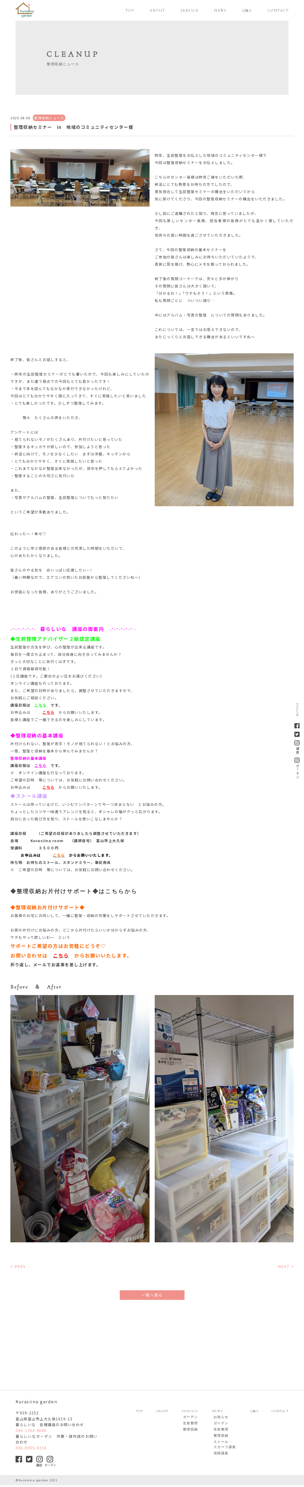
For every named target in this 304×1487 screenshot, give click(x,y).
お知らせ (221, 1419)
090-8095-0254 (31, 1449)
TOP (139, 1413)
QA (254, 1413)
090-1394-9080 (31, 1432)
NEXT (284, 1266)
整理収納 (190, 1431)
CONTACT (280, 1413)
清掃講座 (221, 1455)
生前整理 (190, 1425)
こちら (40, 705)
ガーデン (190, 1419)
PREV (20, 1266)
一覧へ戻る (152, 1295)
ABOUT (162, 1413)
